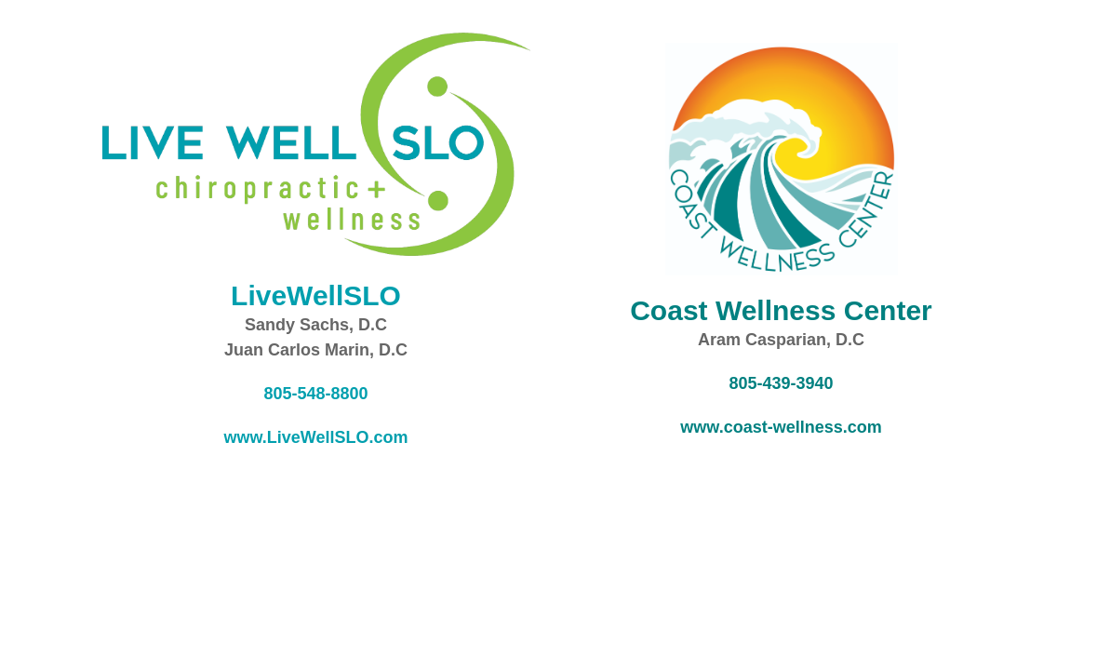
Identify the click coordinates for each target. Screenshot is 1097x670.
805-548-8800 (315, 393)
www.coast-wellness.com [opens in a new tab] (780, 427)
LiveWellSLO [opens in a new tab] (316, 295)
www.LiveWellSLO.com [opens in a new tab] (315, 437)
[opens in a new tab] (781, 310)
